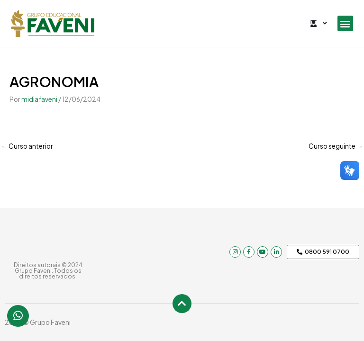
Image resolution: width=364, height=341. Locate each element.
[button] (345, 23)
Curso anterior (27, 146)
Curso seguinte (336, 146)
